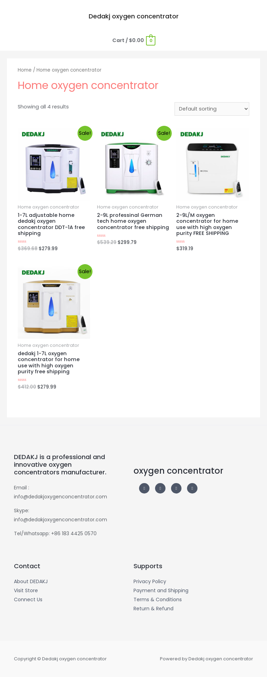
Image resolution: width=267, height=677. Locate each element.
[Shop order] (212, 109)
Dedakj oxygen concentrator (134, 16)
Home (25, 70)
